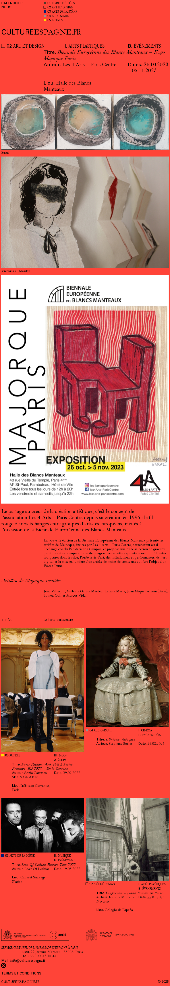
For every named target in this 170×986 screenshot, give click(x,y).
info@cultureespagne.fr (27, 961)
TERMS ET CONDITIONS (21, 973)
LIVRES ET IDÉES (63, 3)
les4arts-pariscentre (58, 620)
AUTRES (57, 20)
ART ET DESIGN (62, 8)
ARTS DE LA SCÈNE (64, 12)
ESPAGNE (41, 32)
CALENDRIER (12, 3)
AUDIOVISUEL (61, 16)
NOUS (6, 7)
